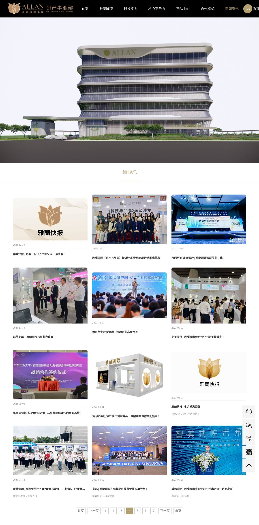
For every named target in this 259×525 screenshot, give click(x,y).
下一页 (165, 510)
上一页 (94, 510)
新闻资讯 (129, 172)
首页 (81, 510)
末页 (178, 510)
